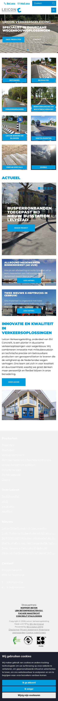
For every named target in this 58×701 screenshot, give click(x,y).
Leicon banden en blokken (15, 137)
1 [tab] (39, 188)
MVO (5, 501)
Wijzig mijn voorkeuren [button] (29, 695)
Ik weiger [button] (29, 689)
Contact (37, 39)
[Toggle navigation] (53, 10)
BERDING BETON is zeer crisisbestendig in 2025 (29, 538)
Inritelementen (44, 138)
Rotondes (14, 80)
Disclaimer (14, 630)
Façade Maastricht (29, 613)
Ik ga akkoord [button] (29, 682)
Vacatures (8, 506)
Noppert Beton (29, 608)
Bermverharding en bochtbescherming (43, 108)
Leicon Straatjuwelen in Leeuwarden (24, 528)
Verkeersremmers (14, 109)
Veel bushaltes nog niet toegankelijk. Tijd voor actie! (29, 543)
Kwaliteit (7, 511)
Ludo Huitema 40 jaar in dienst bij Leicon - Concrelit (29, 533)
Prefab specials (14, 167)
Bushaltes (43, 80)
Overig (43, 167)
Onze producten (13, 39)
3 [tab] (45, 188)
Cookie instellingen (36, 632)
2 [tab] (42, 188)
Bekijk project (21, 228)
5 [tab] (51, 188)
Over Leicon (13, 382)
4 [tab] (48, 188)
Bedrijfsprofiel (10, 496)
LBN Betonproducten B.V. (29, 610)
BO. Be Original (37, 624)
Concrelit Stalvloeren (29, 616)
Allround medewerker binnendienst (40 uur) (29, 553)
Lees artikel (29, 280)
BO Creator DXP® (35, 627)
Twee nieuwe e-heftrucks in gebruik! (24, 548)
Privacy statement (29, 630)
